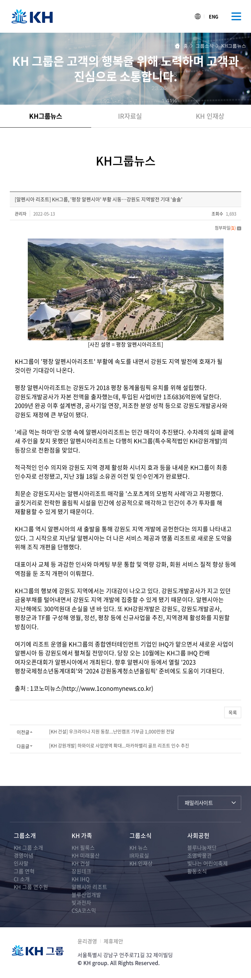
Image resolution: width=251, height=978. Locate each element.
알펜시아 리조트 (89, 887)
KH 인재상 (210, 116)
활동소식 (197, 871)
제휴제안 (113, 941)
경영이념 (23, 855)
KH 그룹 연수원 (31, 887)
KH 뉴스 (138, 847)
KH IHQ (81, 879)
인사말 (21, 863)
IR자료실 (130, 116)
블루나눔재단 (202, 847)
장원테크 (81, 871)
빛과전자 (81, 902)
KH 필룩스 (83, 847)
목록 (232, 712)
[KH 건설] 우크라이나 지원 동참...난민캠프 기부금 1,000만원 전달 (112, 731)
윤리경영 (87, 941)
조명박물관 (199, 855)
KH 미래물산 (86, 855)
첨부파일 (228, 227)
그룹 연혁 (24, 871)
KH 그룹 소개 (28, 847)
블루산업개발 (86, 894)
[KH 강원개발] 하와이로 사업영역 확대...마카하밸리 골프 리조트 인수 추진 (119, 745)
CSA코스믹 (84, 910)
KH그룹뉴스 (45, 116)
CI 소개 (22, 879)
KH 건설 (81, 863)
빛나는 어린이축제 (207, 863)
